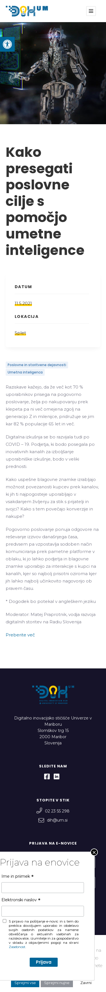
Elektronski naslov (25, 873)
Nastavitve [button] (82, 973)
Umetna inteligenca (25, 372)
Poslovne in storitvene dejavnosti (37, 364)
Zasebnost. (24, 919)
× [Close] (94, 64)
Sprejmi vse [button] (25, 982)
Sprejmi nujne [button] (57, 982)
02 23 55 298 (53, 811)
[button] (7, 44)
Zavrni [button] (86, 982)
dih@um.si (53, 820)
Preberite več (20, 635)
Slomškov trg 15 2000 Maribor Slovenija (53, 737)
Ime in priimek (22, 853)
